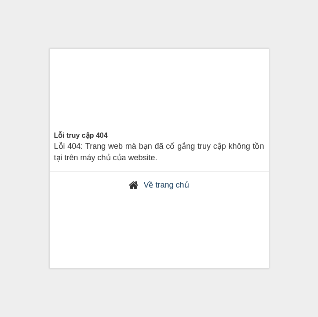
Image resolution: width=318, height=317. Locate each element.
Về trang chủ (166, 185)
